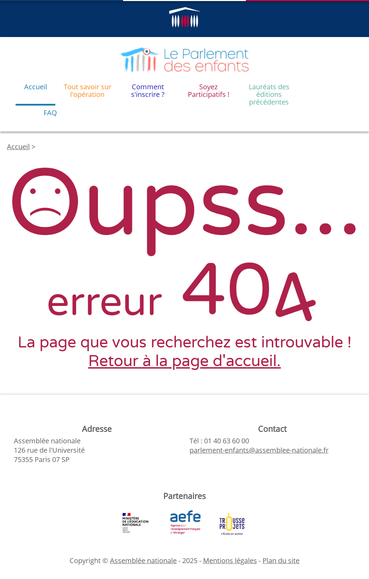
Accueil (18, 146)
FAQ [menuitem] (50, 112)
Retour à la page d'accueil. (184, 361)
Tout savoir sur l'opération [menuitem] (87, 90)
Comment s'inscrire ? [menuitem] (148, 90)
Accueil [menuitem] (35, 86)
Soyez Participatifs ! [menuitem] (208, 90)
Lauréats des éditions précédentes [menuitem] (269, 94)
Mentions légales (230, 560)
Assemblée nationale (143, 560)
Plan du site (280, 560)
